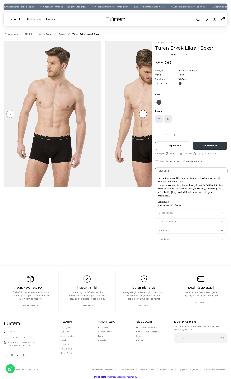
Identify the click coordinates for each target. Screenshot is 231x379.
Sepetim (64, 344)
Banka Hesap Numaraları (148, 332)
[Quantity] (166, 135)
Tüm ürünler (191, 70)
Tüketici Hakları (166, 370)
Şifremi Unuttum (68, 336)
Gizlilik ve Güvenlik (147, 370)
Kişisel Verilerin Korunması (214, 370)
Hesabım (64, 340)
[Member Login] (214, 19)
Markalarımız (104, 340)
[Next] (143, 114)
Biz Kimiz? (103, 327)
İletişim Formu (105, 332)
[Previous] (10, 114)
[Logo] (115, 19)
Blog (100, 336)
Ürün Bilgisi (164, 171)
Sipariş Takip (66, 349)
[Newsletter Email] (200, 338)
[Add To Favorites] (159, 153)
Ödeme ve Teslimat (126, 370)
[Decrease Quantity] (157, 135)
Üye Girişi (64, 332)
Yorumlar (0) (164, 230)
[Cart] (223, 19)
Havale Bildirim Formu (146, 327)
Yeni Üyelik (65, 327)
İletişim (139, 336)
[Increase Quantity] (175, 135)
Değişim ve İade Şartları (188, 370)
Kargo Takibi (66, 353)
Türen (181, 75)
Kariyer (139, 340)
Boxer (181, 70)
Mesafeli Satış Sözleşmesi (102, 370)
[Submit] (222, 338)
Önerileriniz (164, 239)
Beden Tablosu (166, 213)
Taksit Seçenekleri (167, 221)
